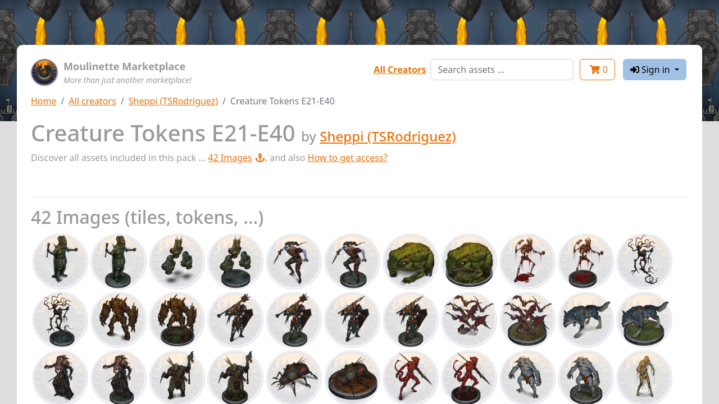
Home (44, 101)
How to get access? (348, 158)
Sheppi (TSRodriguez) (173, 101)
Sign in (651, 69)
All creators (92, 101)
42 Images (236, 158)
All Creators (400, 69)
